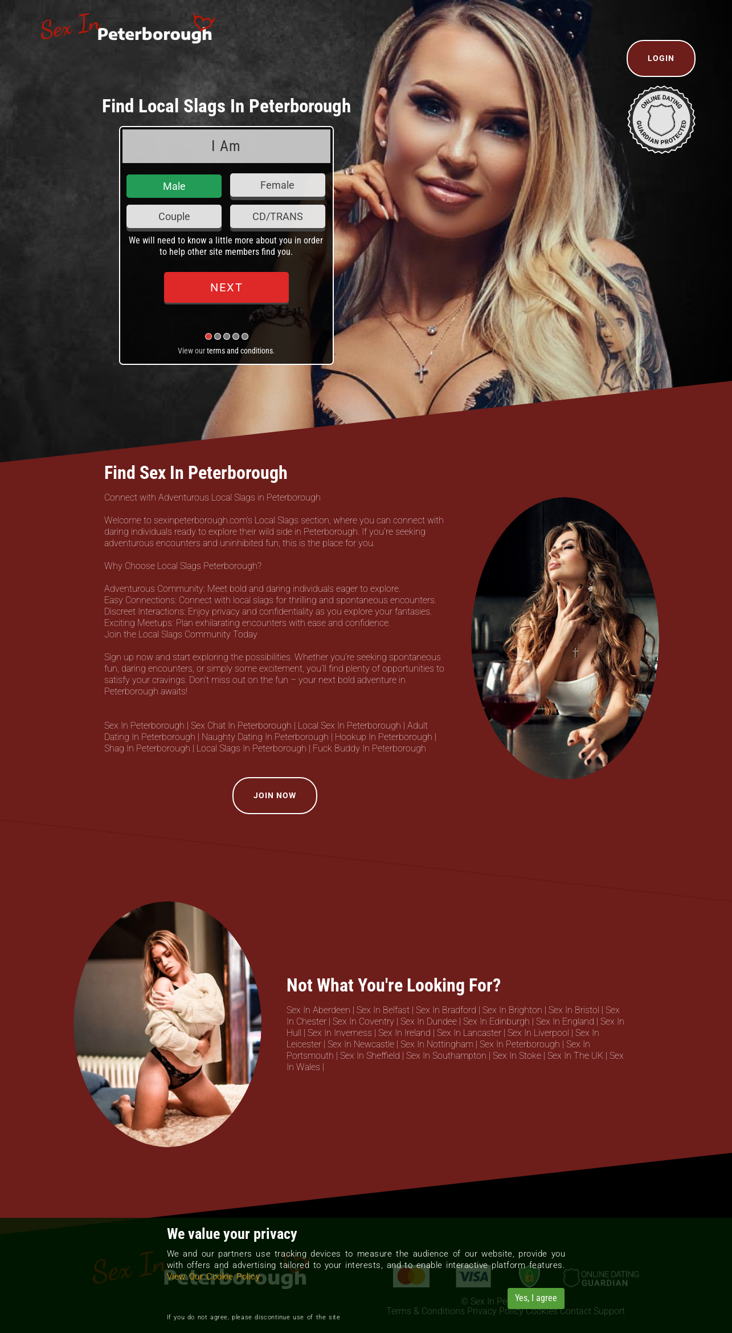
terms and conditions (240, 350)
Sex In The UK (575, 1055)
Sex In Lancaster (469, 1032)
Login (661, 58)
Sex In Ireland (404, 1032)
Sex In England (565, 1021)
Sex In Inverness (340, 1032)
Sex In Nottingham (436, 1044)
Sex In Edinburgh (496, 1021)
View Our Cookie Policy (213, 1276)
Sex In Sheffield (370, 1055)
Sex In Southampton (446, 1055)
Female (277, 185)
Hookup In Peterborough (383, 736)
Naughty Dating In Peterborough (265, 736)
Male (174, 186)
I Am (226, 146)
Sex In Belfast (383, 1010)
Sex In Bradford (446, 1010)
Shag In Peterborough (147, 748)
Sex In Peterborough (144, 725)
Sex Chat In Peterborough (241, 725)
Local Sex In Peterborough (349, 725)
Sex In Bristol (574, 1010)
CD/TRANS (277, 216)
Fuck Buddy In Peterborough (369, 748)
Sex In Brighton (512, 1010)
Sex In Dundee (428, 1021)
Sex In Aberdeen (318, 1010)
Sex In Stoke (517, 1055)
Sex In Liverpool (538, 1032)
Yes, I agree (536, 1298)
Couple (174, 216)
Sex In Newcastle (361, 1044)
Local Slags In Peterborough (251, 748)
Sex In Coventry (363, 1021)
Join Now (274, 795)
